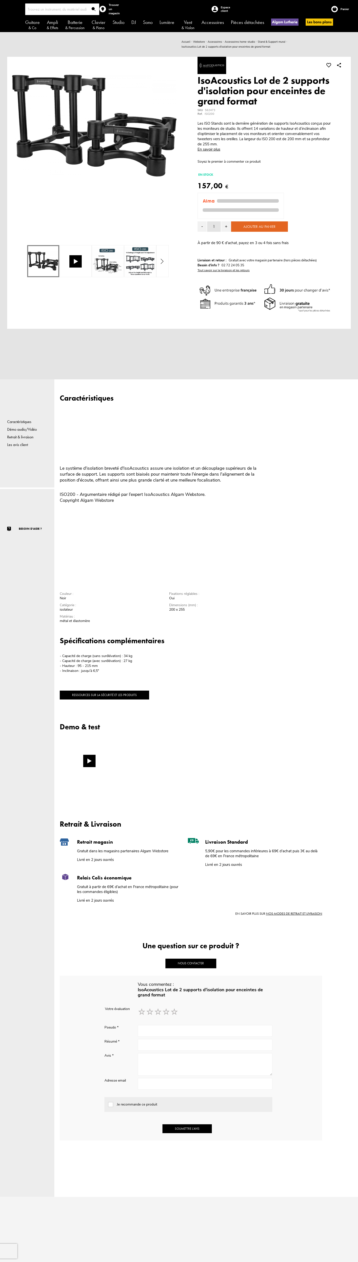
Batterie (75, 24)
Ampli (52, 24)
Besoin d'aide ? (30, 529)
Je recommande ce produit (137, 1104)
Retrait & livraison (20, 437)
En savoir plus (209, 149)
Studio (118, 22)
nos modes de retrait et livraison (294, 913)
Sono (148, 22)
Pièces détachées (247, 22)
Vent (188, 24)
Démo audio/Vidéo (22, 429)
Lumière (166, 22)
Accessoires (212, 22)
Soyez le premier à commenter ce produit (229, 161)
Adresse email (115, 1080)
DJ (133, 22)
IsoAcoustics (157, 494)
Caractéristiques (19, 421)
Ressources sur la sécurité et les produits (104, 695)
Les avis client (17, 444)
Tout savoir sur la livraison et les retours (224, 270)
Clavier (98, 24)
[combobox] (62, 9)
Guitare (32, 24)
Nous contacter (191, 963)
